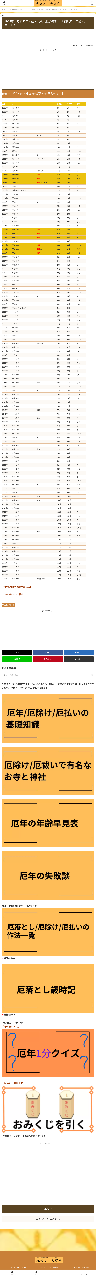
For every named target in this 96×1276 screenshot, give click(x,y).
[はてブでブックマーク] (79, 652)
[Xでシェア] (17, 652)
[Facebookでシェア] (48, 652)
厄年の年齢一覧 (8, 605)
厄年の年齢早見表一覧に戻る (18, 587)
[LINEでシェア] (17, 659)
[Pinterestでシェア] (48, 659)
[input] (48, 675)
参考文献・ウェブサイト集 (79, 1267)
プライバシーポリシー (17, 1267)
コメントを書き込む (48, 1218)
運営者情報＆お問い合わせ (48, 1267)
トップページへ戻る (13, 594)
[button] (79, 659)
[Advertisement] (48, 35)
